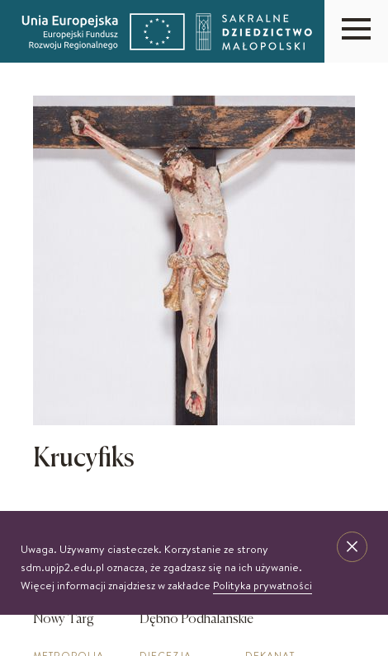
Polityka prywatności (262, 585)
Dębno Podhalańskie (196, 619)
